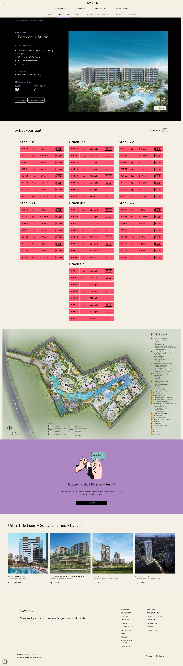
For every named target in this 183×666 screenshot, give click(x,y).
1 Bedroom (50, 14)
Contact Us (152, 623)
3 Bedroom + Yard (119, 14)
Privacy (149, 656)
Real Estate (80, 8)
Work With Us (152, 620)
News (123, 633)
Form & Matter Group (35, 657)
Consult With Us (60, 8)
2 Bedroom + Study (92, 14)
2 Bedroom (77, 14)
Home (17, 20)
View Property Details (36, 100)
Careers (150, 627)
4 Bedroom (133, 14)
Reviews (124, 616)
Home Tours (126, 646)
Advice (124, 637)
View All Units (20, 100)
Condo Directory (122, 8)
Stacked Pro (126, 613)
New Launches (100, 8)
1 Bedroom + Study (63, 14)
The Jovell (24, 20)
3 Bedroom (106, 14)
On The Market (127, 630)
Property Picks (127, 627)
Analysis (124, 623)
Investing (125, 620)
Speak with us (91, 503)
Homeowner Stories (126, 641)
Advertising (152, 630)
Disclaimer (160, 656)
